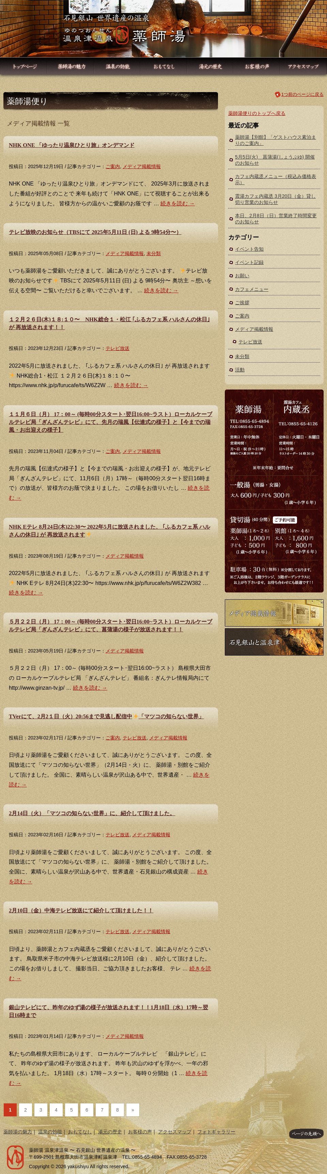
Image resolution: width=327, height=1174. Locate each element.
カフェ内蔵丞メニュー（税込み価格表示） (275, 179)
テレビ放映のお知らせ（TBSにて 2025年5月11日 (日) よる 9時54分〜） (95, 232)
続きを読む (177, 203)
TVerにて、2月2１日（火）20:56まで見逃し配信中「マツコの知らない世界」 (106, 716)
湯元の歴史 (110, 1131)
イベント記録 (249, 262)
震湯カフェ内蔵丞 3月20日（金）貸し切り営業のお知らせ (275, 199)
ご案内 (113, 166)
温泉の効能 (50, 1131)
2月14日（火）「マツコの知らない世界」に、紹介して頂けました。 (92, 813)
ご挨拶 (242, 302)
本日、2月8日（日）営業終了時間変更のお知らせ (276, 218)
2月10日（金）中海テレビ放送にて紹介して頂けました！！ (81, 910)
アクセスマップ (174, 1131)
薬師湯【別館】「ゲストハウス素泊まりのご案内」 (275, 140)
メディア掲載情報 (142, 166)
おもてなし (80, 1131)
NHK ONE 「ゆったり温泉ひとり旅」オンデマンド (72, 145)
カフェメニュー (251, 289)
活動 (240, 369)
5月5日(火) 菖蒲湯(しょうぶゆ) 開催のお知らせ (275, 160)
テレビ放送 (117, 348)
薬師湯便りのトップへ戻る (256, 113)
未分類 (153, 253)
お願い (242, 275)
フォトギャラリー (216, 1131)
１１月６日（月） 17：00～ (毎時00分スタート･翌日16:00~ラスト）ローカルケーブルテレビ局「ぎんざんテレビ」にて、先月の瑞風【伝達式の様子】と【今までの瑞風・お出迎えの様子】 (110, 422)
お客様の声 (140, 1131)
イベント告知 (249, 249)
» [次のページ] (132, 1110)
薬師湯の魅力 (17, 1131)
